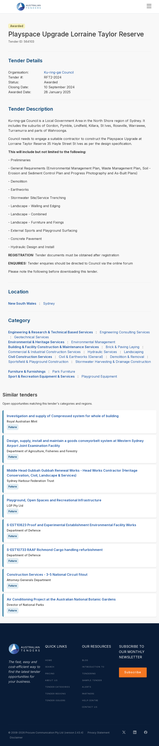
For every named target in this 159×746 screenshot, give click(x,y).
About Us (51, 680)
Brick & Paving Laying (122, 347)
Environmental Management (93, 342)
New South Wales (22, 303)
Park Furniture (63, 371)
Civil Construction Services (30, 357)
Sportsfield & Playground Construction (38, 362)
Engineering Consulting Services (125, 332)
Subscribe (133, 673)
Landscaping (133, 352)
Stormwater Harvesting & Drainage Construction (113, 362)
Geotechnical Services (31, 337)
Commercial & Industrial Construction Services (44, 352)
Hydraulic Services (102, 352)
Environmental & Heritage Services (36, 342)
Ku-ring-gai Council (59, 72)
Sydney (49, 303)
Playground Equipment (99, 376)
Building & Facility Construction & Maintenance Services (53, 347)
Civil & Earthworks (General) (81, 357)
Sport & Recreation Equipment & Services (41, 376)
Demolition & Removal (127, 357)
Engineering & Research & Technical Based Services (50, 332)
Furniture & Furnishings (27, 371)
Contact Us (90, 706)
